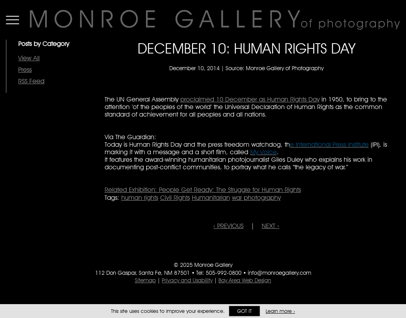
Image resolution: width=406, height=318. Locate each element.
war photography (256, 197)
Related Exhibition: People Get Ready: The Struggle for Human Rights (203, 189)
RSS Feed (31, 81)
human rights (139, 197)
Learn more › (280, 311)
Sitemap (145, 280)
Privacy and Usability (187, 280)
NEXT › (270, 226)
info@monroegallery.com (279, 273)
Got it (244, 311)
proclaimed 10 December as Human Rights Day (250, 99)
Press (25, 69)
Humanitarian (211, 197)
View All (29, 58)
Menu (12, 20)
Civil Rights (175, 197)
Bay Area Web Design (244, 280)
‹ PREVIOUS (228, 226)
